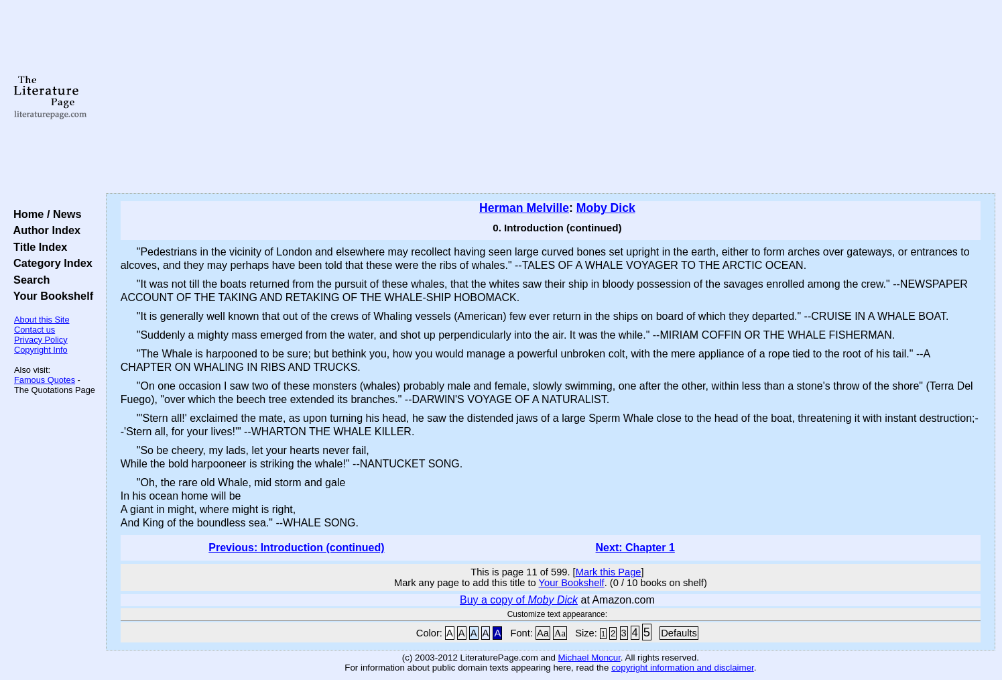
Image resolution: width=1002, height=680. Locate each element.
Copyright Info (41, 350)
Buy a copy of (519, 600)
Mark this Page (608, 572)
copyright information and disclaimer (682, 668)
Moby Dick (605, 208)
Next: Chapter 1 (635, 547)
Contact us (34, 330)
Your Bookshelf (50, 296)
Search (28, 280)
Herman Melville (524, 208)
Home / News (44, 214)
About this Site (42, 320)
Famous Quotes (44, 380)
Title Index (37, 247)
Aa (543, 633)
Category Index (49, 263)
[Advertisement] (550, 97)
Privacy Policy (41, 340)
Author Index (43, 230)
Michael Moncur (589, 658)
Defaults (679, 633)
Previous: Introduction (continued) (296, 547)
